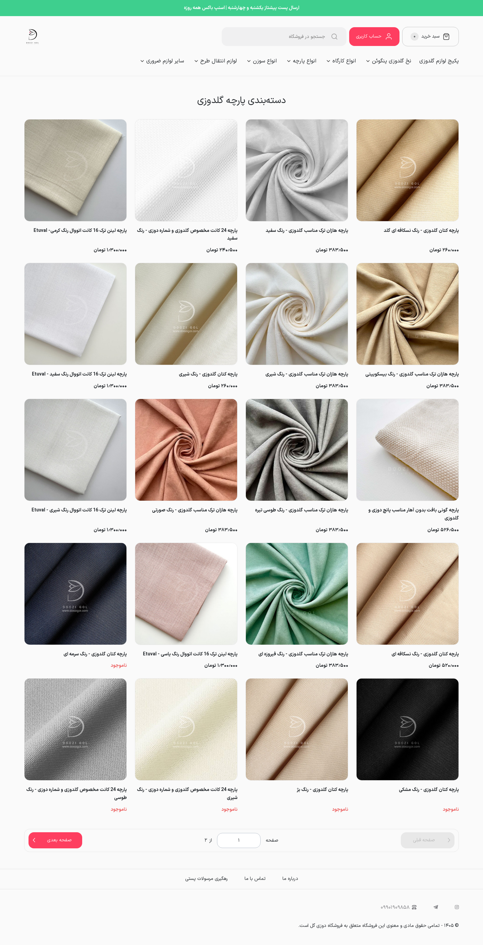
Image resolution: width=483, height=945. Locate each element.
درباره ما (290, 878)
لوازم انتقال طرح (218, 61)
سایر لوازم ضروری (165, 61)
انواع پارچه (304, 61)
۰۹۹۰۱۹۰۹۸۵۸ (399, 907)
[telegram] (435, 907)
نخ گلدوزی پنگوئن (391, 61)
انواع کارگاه (344, 61)
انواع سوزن (265, 61)
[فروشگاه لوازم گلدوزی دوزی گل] (32, 36)
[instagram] (457, 907)
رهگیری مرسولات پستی (206, 878)
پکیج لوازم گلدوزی (439, 61)
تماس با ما (255, 878)
